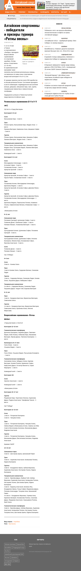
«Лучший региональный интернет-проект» (44, 15)
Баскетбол (20, 544)
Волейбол (8, 547)
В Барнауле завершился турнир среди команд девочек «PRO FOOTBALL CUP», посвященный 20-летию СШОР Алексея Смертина (60, 67)
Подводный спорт (19, 547)
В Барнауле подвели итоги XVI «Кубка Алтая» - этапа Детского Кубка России (60, 95)
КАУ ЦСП (64, 12)
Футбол (7, 551)
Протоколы (12, 524)
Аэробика (16, 521)
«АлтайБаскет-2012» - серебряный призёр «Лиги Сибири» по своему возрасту (60, 42)
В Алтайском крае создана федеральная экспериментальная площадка (44, 18)
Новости (59, 24)
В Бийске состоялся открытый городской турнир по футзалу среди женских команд (60, 86)
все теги (7, 564)
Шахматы (14, 557)
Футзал (7, 557)
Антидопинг (8, 561)
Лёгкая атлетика (10, 544)
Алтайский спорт (25, 2)
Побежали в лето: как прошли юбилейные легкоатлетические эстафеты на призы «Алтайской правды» (58, 33)
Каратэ (16, 561)
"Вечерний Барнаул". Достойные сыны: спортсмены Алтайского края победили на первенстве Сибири (58, 77)
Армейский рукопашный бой (14, 554)
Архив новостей (59, 98)
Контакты (55, 12)
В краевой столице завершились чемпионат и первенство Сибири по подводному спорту (59, 58)
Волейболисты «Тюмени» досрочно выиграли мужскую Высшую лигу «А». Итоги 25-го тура (59, 50)
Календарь (44, 12)
